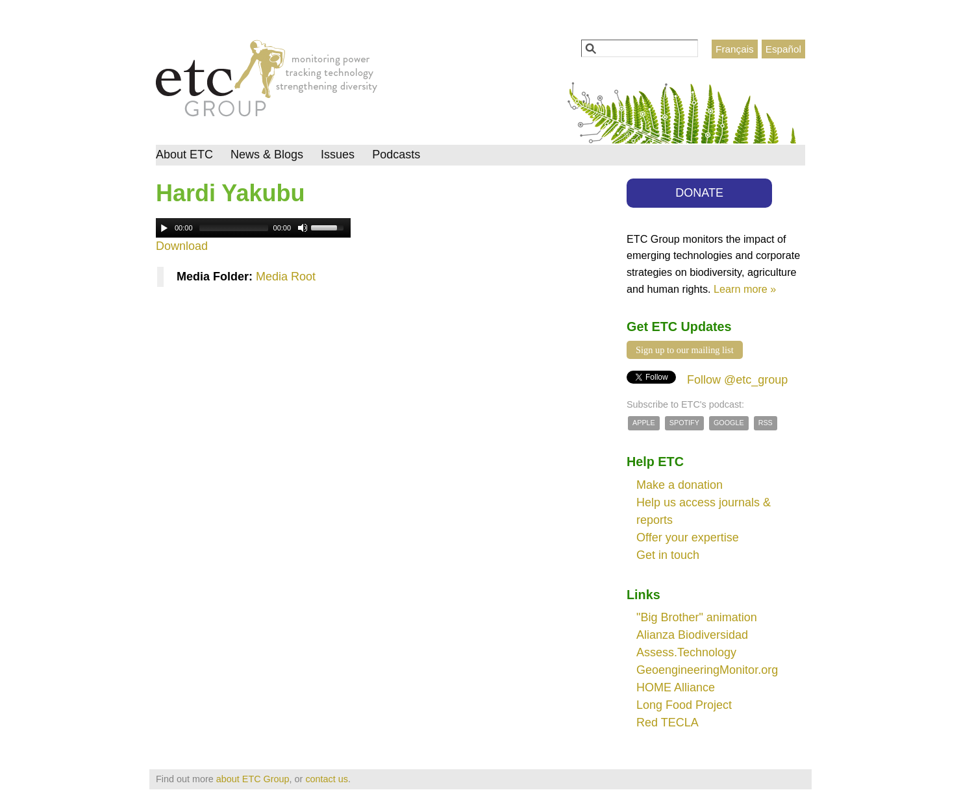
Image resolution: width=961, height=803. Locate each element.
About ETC (184, 154)
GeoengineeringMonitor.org (707, 669)
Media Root (286, 276)
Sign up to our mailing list (685, 350)
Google (729, 422)
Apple (643, 422)
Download (182, 246)
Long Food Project (684, 704)
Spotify (684, 422)
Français (735, 49)
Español (783, 49)
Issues (338, 154)
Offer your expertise (687, 537)
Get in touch (667, 555)
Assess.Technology (686, 652)
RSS (765, 422)
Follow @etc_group (737, 379)
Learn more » (745, 289)
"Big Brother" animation (696, 617)
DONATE (699, 192)
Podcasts (396, 154)
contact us (326, 779)
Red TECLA (667, 722)
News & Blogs (267, 154)
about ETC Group (253, 779)
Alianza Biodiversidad (692, 634)
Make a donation (679, 484)
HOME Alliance (675, 687)
